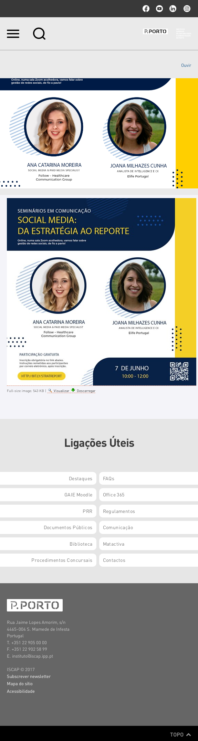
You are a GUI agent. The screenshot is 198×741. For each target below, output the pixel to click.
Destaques (81, 478)
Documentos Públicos (68, 527)
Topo (180, 734)
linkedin (172, 8)
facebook (146, 8)
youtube (159, 8)
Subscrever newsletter (29, 676)
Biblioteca (81, 544)
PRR (87, 511)
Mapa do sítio (20, 683)
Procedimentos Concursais (61, 560)
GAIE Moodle (78, 494)
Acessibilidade (21, 691)
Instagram (186, 8)
